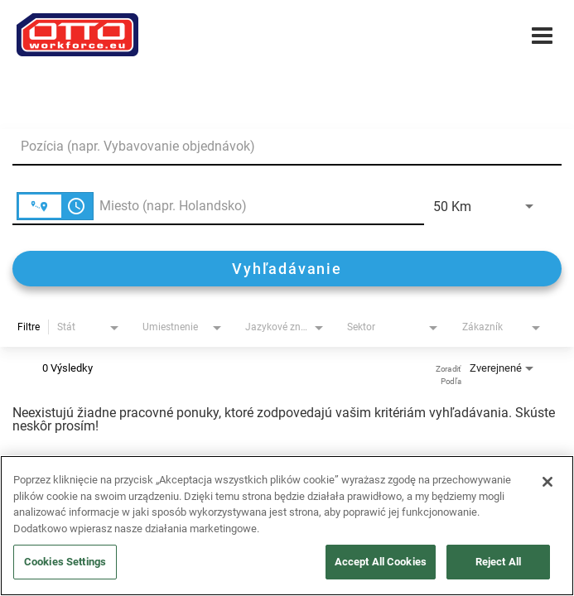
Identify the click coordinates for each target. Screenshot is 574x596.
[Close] (547, 482)
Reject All (498, 561)
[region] (287, 525)
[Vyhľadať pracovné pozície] (287, 268)
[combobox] (279, 146)
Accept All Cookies (381, 561)
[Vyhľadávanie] (287, 268)
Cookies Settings (65, 561)
